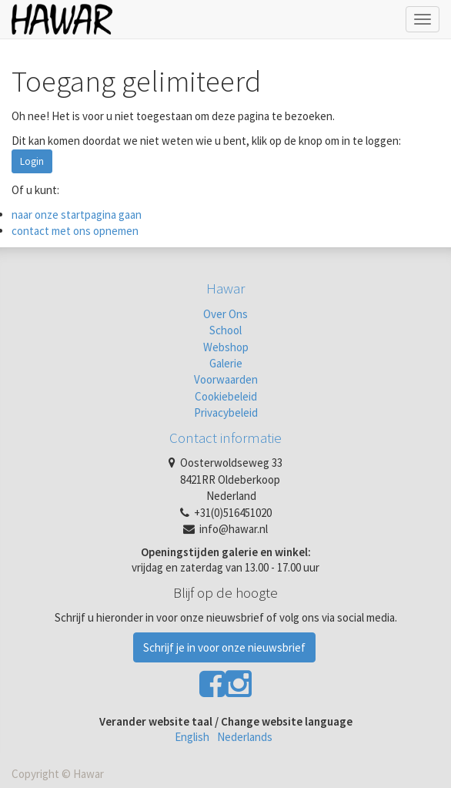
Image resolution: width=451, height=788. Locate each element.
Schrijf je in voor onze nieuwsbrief (224, 647)
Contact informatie (225, 437)
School (225, 330)
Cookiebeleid (226, 396)
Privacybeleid (226, 412)
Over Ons (225, 314)
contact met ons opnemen (75, 230)
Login (32, 161)
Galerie (225, 363)
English (192, 736)
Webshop (226, 347)
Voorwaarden (226, 379)
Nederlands (244, 736)
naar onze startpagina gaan (77, 214)
